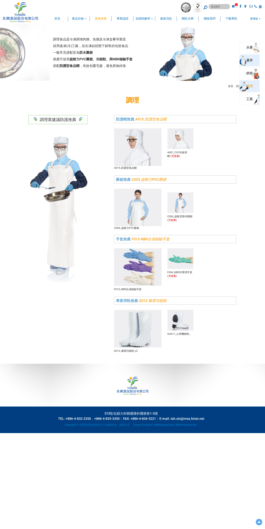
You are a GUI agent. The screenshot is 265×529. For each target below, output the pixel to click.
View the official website (28, 468)
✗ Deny (4, 446)
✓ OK (92, 527)
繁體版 (254, 18)
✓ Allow (4, 442)
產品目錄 (79, 18)
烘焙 (248, 73)
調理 (248, 86)
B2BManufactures (164, 424)
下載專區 (231, 18)
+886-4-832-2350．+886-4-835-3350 (93, 419)
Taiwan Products (142, 424)
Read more (7, 468)
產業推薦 (101, 18)
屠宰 (248, 60)
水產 (248, 47)
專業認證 (122, 18)
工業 (248, 99)
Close (3, 434)
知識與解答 (144, 18)
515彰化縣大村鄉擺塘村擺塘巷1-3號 (131, 413)
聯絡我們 (209, 18)
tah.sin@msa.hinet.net (187, 419)
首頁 (57, 18)
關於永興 (188, 18)
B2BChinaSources (186, 424)
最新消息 (166, 18)
